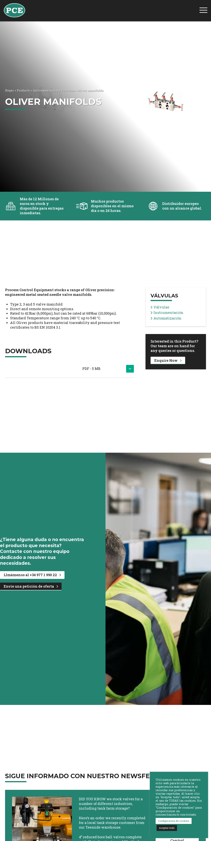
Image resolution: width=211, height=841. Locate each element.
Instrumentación (45, 90)
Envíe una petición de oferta (31, 586)
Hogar (9, 90)
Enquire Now (168, 360)
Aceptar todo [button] (167, 828)
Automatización (166, 318)
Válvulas (67, 90)
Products (23, 90)
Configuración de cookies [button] (173, 821)
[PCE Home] (14, 10)
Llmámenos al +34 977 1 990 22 (32, 574)
